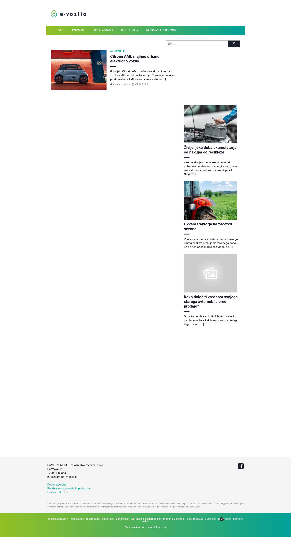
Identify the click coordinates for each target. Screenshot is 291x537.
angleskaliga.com (58, 518)
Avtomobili (78, 30)
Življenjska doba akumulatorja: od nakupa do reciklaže (211, 149)
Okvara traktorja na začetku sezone (208, 226)
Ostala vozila (103, 30)
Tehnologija (129, 30)
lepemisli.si (224, 518)
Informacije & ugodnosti (162, 30)
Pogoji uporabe (56, 484)
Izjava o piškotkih (58, 492)
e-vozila (123, 84)
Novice (59, 30)
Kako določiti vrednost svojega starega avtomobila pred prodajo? (211, 301)
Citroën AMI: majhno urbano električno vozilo (134, 58)
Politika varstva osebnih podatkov (68, 488)
